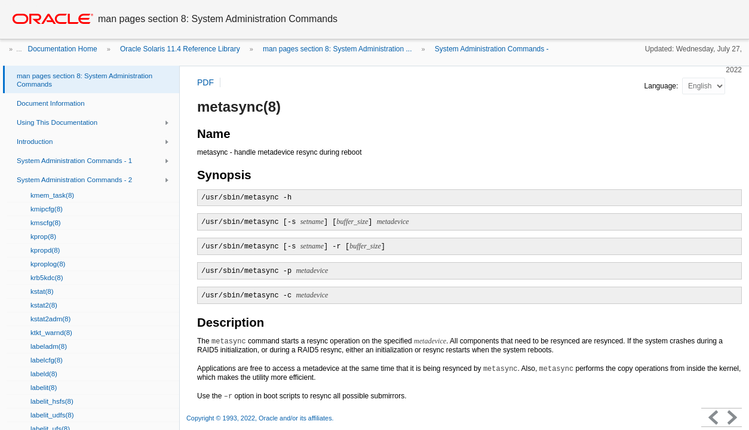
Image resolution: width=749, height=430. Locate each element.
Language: (662, 86)
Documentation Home (62, 49)
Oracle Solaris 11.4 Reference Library (180, 49)
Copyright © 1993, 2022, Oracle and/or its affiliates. (261, 418)
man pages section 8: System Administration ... (337, 49)
